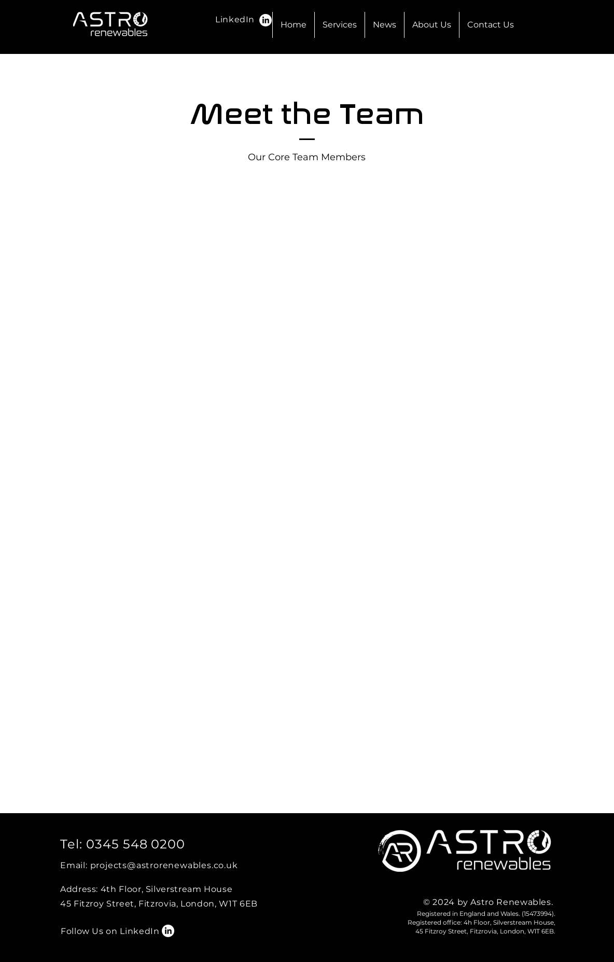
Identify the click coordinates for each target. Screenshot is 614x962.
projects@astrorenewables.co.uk (164, 865)
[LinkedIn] (265, 20)
